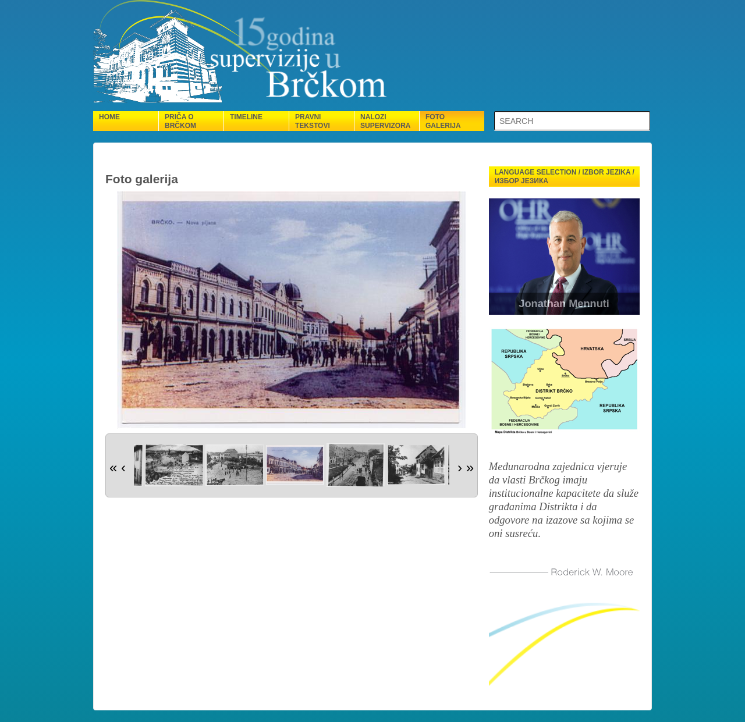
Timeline (246, 117)
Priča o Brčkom (180, 121)
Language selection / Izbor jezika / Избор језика (564, 176)
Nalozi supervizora (385, 121)
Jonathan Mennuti (564, 303)
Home (109, 117)
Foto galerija (443, 121)
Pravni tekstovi (312, 121)
